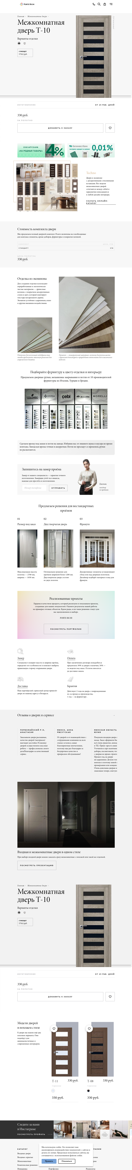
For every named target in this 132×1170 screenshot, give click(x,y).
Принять (49, 1161)
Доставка (22, 686)
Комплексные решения (27, 1165)
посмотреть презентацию (37, 865)
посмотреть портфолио (66, 629)
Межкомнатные (24, 1161)
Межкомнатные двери (37, 17)
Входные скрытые (25, 1157)
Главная (20, 17)
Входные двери (24, 1154)
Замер (20, 658)
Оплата (71, 658)
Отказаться (67, 1161)
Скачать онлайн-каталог (97, 202)
